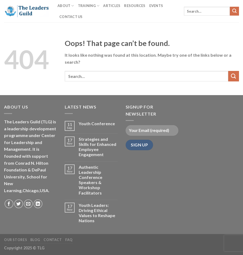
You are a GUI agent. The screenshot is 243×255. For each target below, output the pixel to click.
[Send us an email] (28, 203)
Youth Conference (97, 123)
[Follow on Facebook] (9, 203)
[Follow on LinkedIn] (38, 203)
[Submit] (234, 11)
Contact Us (71, 17)
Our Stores (15, 240)
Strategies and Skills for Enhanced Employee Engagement (97, 147)
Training (89, 5)
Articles (111, 5)
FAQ (69, 240)
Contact (52, 240)
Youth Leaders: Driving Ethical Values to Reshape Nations (97, 213)
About (65, 5)
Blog (35, 240)
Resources (134, 5)
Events (156, 5)
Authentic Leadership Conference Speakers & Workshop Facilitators (90, 179)
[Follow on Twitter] (18, 203)
